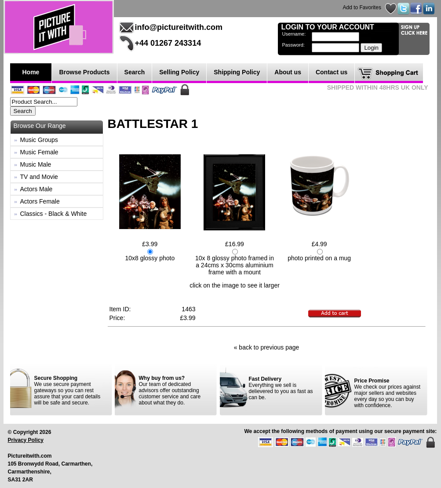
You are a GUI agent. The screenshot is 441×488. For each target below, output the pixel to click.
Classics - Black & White (53, 213)
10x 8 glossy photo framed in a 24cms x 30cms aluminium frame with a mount (234, 265)
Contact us (331, 72)
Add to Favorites (362, 7)
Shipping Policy (237, 72)
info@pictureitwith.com (179, 27)
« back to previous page (266, 347)
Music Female (39, 152)
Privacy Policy (26, 440)
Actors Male (36, 189)
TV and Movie (39, 176)
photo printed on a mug (319, 258)
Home (31, 72)
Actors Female (40, 201)
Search (134, 72)
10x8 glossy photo (150, 258)
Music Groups (39, 139)
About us (287, 72)
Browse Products (84, 72)
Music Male (35, 164)
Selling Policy (179, 72)
